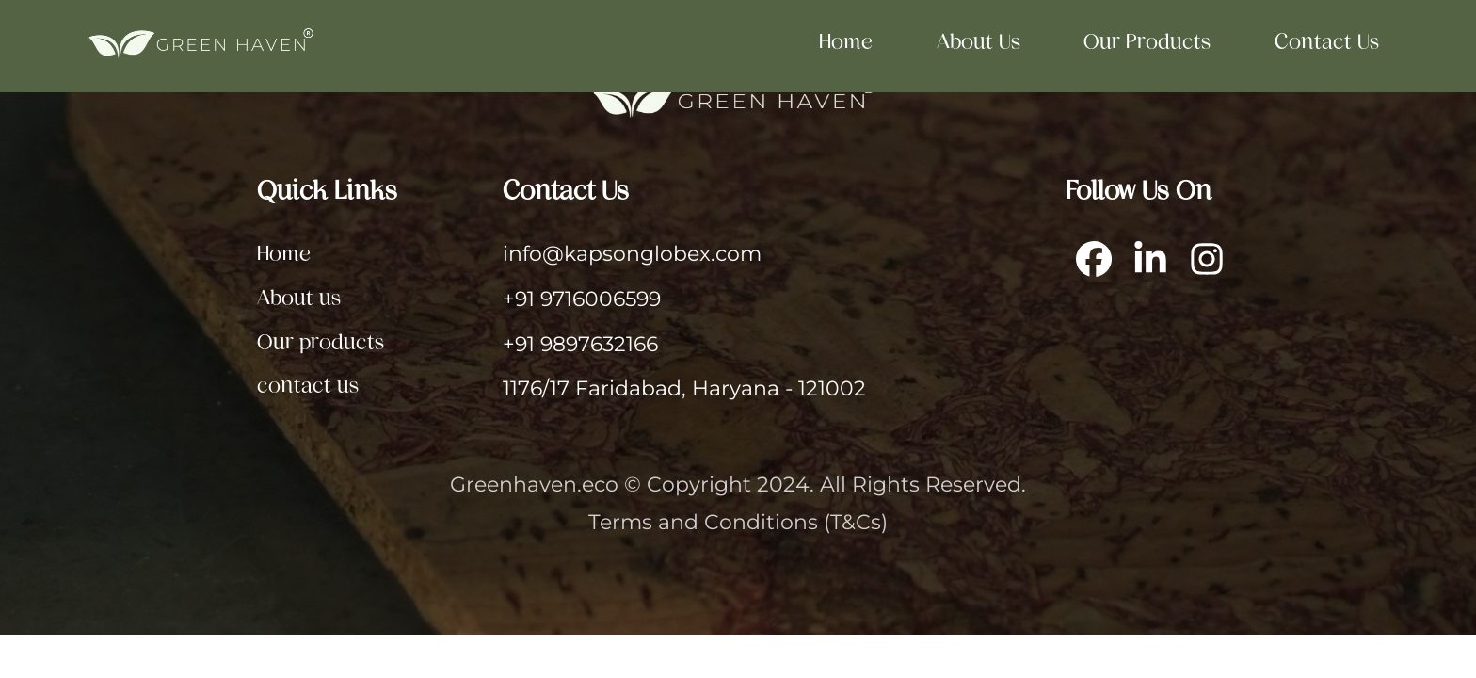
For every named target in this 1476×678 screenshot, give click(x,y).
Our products (1147, 41)
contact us (1327, 41)
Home (846, 41)
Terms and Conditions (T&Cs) (738, 521)
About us (978, 41)
